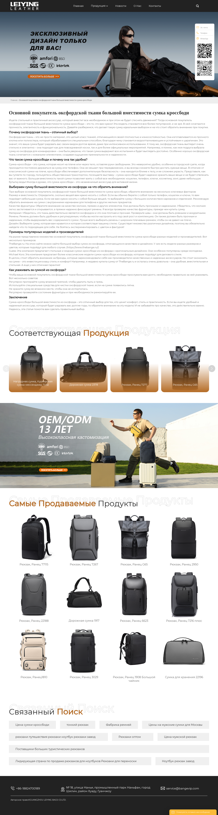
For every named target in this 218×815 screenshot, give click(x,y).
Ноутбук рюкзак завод (178, 761)
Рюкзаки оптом (130, 737)
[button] (212, 368)
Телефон (201, 33)
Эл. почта (202, 27)
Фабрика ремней (118, 724)
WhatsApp (202, 38)
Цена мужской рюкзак (180, 737)
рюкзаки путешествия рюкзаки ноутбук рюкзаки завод (55, 737)
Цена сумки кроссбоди (32, 724)
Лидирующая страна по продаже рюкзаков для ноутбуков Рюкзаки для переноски (76, 761)
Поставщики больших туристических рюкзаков (50, 749)
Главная (14, 100)
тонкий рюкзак (78, 724)
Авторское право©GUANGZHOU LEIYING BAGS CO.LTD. (38, 800)
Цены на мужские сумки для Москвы (175, 724)
